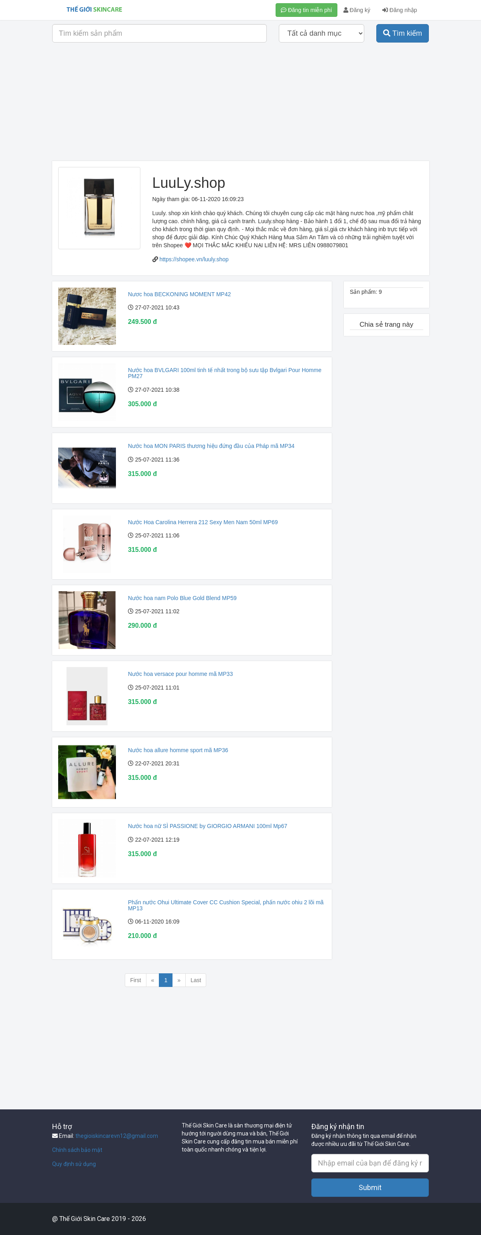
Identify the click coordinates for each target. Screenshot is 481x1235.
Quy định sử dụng (74, 1164)
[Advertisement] (240, 105)
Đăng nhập (399, 10)
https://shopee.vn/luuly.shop (194, 259)
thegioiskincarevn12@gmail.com (116, 1136)
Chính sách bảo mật (77, 1150)
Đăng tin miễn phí (306, 10)
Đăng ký (356, 10)
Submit (370, 1187)
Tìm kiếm (402, 33)
